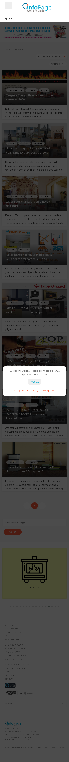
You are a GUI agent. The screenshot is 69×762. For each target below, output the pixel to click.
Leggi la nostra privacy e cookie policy (34, 390)
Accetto (34, 381)
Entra (9, 18)
